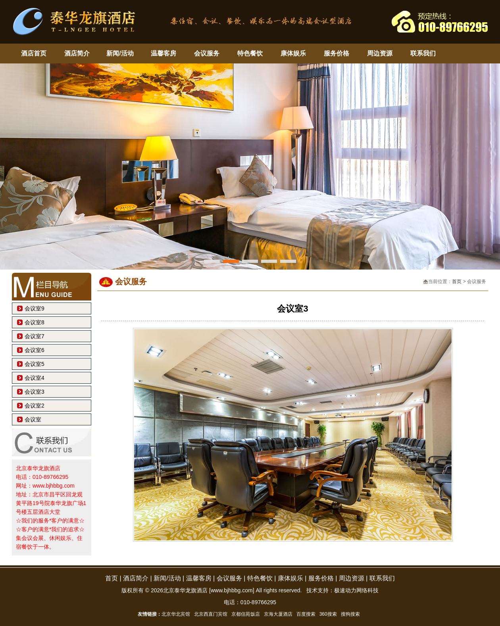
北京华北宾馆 (176, 614)
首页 (457, 281)
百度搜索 (305, 614)
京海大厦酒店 (278, 614)
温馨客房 (163, 53)
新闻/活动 (119, 53)
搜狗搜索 (350, 614)
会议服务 (206, 53)
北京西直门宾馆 (210, 614)
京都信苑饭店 (245, 614)
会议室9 (34, 308)
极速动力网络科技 (356, 590)
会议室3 (34, 392)
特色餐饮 (250, 53)
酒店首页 (33, 53)
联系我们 (423, 53)
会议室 (33, 419)
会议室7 (34, 336)
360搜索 (328, 614)
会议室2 (34, 405)
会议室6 (34, 350)
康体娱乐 (293, 53)
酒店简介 (77, 53)
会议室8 (34, 322)
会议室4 (34, 378)
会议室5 (34, 364)
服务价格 (336, 53)
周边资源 (379, 53)
